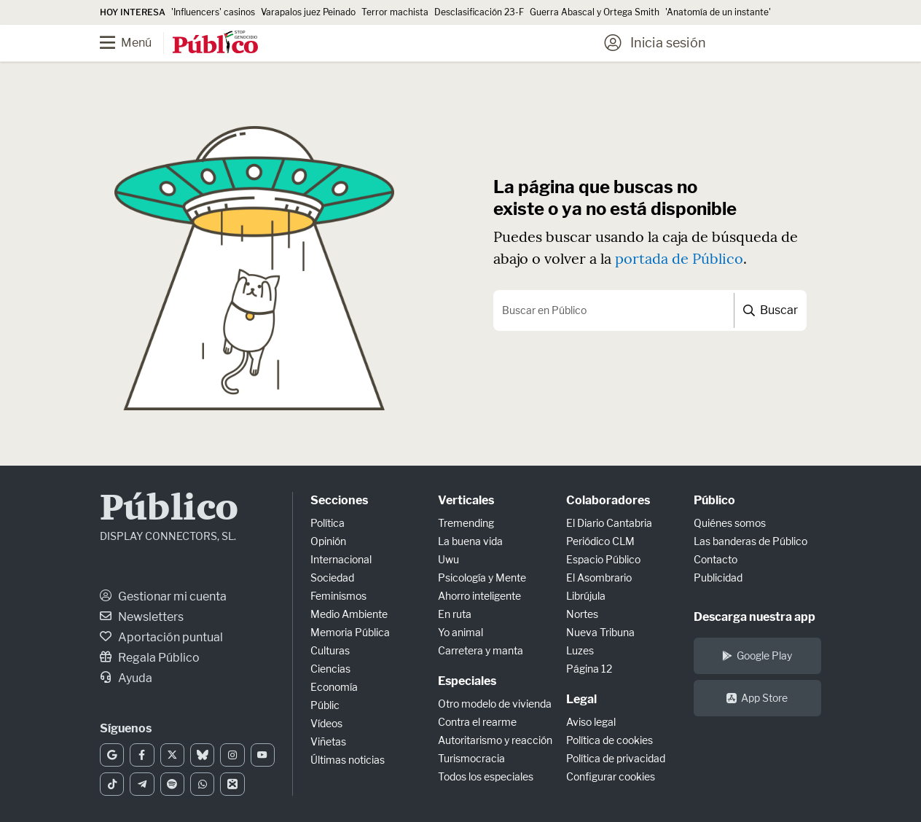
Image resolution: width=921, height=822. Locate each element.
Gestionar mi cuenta (163, 596)
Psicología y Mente (482, 577)
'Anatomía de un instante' (718, 12)
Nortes (582, 614)
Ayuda (126, 678)
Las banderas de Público (750, 541)
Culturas (330, 650)
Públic (325, 705)
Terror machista (394, 12)
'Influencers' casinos (213, 12)
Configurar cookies (610, 776)
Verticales (466, 500)
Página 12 (589, 668)
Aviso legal (591, 722)
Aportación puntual (161, 637)
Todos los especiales (485, 776)
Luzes (580, 650)
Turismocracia (471, 758)
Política (327, 523)
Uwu (448, 559)
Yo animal (460, 632)
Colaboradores (608, 500)
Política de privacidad (615, 758)
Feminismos (338, 596)
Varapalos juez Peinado (308, 12)
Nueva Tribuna (600, 632)
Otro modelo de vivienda (495, 703)
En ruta (454, 614)
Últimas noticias (347, 760)
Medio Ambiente (349, 614)
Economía (334, 687)
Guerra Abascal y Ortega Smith (594, 12)
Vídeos (326, 723)
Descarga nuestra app (754, 617)
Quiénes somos (730, 523)
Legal (581, 699)
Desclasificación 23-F (479, 12)
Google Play (757, 655)
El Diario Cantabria (609, 523)
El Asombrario (599, 577)
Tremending (466, 523)
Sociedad (332, 577)
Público (169, 509)
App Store (757, 698)
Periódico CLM (600, 541)
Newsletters (142, 617)
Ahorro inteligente (479, 596)
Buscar (770, 310)
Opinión (328, 541)
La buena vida (470, 541)
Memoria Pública (350, 632)
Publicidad (718, 577)
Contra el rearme (477, 722)
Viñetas (328, 741)
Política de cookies (609, 740)
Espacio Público (603, 559)
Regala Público (150, 658)
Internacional (341, 559)
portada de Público (679, 258)
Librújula (585, 596)
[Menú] (136, 43)
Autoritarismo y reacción (495, 740)
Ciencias (330, 668)
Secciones (339, 500)
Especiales (467, 681)
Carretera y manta (480, 650)
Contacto (715, 559)
